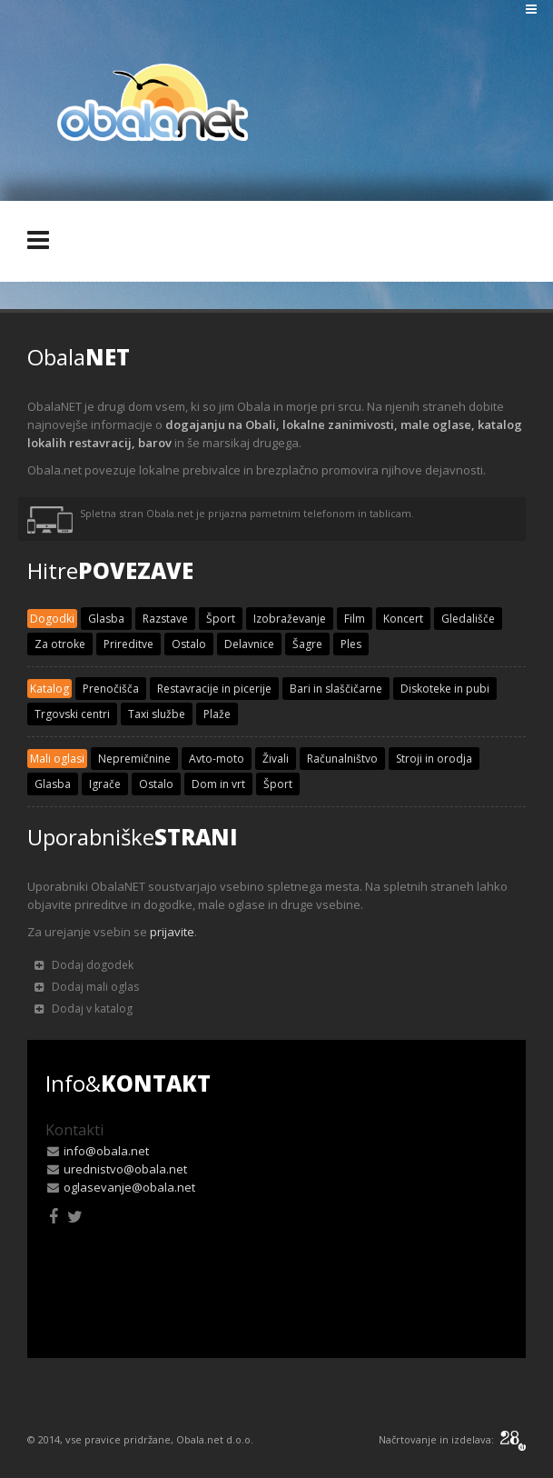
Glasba (106, 618)
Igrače (105, 784)
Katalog (49, 688)
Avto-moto (216, 758)
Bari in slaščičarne (336, 688)
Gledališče (468, 618)
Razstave (165, 618)
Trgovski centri (72, 714)
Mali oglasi (57, 758)
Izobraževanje (289, 618)
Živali (275, 758)
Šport (220, 618)
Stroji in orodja (434, 758)
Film (354, 618)
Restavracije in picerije (214, 688)
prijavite (172, 932)
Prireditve (128, 644)
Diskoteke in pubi (444, 688)
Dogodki (52, 618)
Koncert (403, 618)
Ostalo (189, 644)
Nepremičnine (134, 758)
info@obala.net (106, 1151)
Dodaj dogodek (84, 965)
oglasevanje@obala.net (129, 1187)
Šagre (307, 644)
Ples (351, 644)
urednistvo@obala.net (125, 1169)
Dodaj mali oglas (87, 986)
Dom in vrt (218, 784)
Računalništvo (342, 758)
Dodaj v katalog (84, 1008)
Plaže (217, 714)
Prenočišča (111, 688)
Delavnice (249, 644)
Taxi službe (156, 714)
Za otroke (60, 644)
